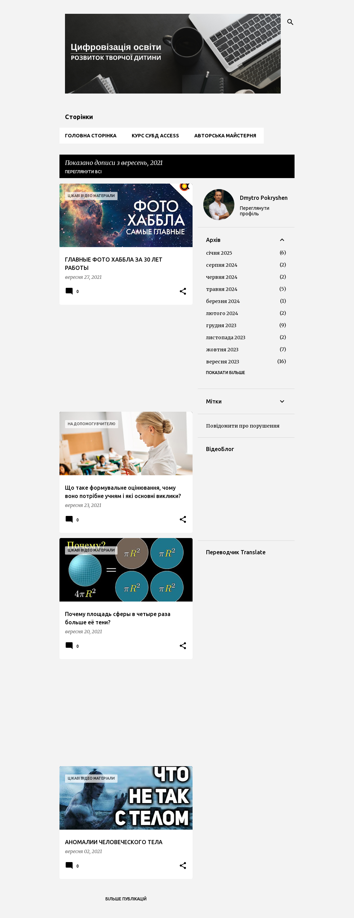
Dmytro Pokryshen (264, 198)
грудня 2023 (221, 325)
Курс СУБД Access (155, 135)
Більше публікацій (126, 899)
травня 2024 (221, 289)
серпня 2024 (221, 265)
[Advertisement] (123, 358)
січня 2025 (219, 253)
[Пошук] (290, 22)
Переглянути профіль (254, 210)
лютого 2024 (222, 313)
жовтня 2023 (222, 349)
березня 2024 (223, 301)
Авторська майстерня (225, 135)
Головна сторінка (91, 135)
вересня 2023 (222, 362)
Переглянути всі (83, 171)
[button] (183, 291)
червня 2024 (221, 277)
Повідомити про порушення (243, 426)
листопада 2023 (225, 337)
